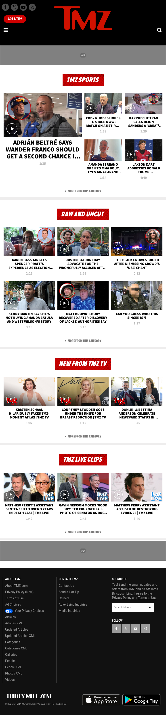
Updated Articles (16, 629)
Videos (10, 679)
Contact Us (66, 585)
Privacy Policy (121, 598)
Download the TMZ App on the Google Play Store (141, 700)
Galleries (11, 654)
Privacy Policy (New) (19, 592)
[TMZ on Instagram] (32, 7)
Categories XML (16, 648)
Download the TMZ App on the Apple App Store (101, 700)
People (10, 661)
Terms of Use (14, 598)
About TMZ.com (16, 585)
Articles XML (14, 623)
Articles (10, 617)
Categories (12, 642)
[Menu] (6, 30)
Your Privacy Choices (24, 611)
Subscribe (149, 607)
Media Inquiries (69, 611)
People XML (13, 667)
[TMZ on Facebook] (5, 7)
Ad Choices (13, 604)
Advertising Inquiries (73, 604)
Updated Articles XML (20, 636)
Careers (64, 598)
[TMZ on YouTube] (135, 628)
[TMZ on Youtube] (23, 7)
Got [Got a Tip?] (15, 19)
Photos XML (13, 673)
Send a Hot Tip (69, 592)
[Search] (159, 30)
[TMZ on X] (14, 7)
